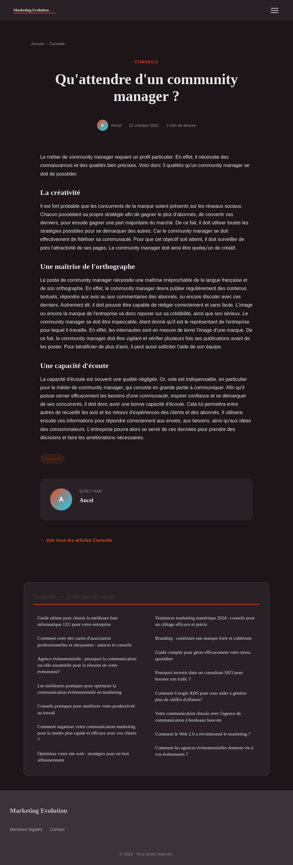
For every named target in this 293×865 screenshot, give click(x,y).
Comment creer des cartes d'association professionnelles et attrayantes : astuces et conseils (84, 641)
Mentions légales (26, 829)
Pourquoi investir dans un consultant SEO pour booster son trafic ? (199, 675)
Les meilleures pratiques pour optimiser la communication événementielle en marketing (79, 689)
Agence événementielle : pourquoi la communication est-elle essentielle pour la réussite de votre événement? (86, 665)
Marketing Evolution (38, 810)
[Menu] (274, 10)
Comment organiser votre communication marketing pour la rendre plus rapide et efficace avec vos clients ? (86, 733)
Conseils (56, 43)
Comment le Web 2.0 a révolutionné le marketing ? (202, 733)
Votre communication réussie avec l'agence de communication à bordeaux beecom (198, 716)
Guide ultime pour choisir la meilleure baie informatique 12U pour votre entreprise (77, 621)
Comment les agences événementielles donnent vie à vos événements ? (204, 751)
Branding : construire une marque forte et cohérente (203, 638)
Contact (57, 829)
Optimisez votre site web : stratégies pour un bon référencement (83, 756)
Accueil (37, 43)
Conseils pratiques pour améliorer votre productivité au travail (86, 709)
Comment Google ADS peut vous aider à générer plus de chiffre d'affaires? (201, 696)
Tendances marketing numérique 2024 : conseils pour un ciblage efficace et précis (205, 621)
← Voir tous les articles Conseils (76, 540)
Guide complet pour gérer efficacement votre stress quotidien (203, 655)
